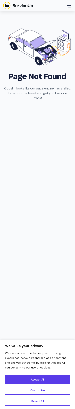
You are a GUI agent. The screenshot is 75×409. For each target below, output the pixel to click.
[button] (69, 6)
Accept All (37, 379)
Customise (37, 390)
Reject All (37, 401)
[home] (18, 5)
